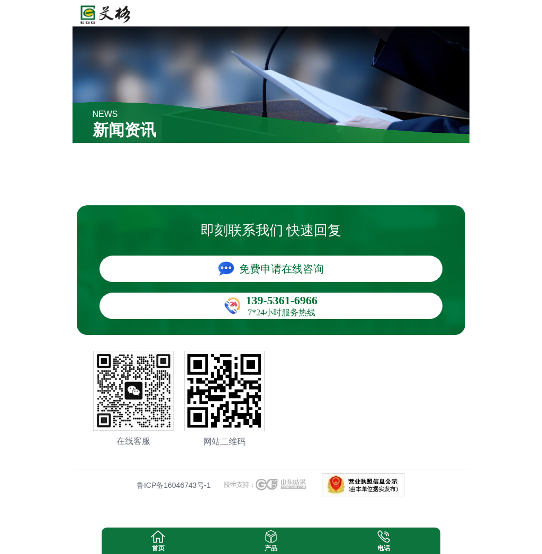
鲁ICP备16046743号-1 (174, 485)
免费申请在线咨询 (281, 269)
